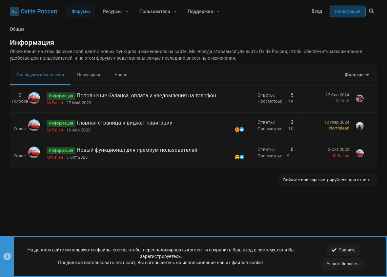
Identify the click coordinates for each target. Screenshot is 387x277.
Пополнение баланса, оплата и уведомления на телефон (146, 95)
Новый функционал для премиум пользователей (137, 150)
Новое (120, 74)
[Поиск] (371, 11)
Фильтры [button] (355, 74)
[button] (126, 11)
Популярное (89, 74)
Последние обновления (40, 74)
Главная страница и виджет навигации (125, 123)
